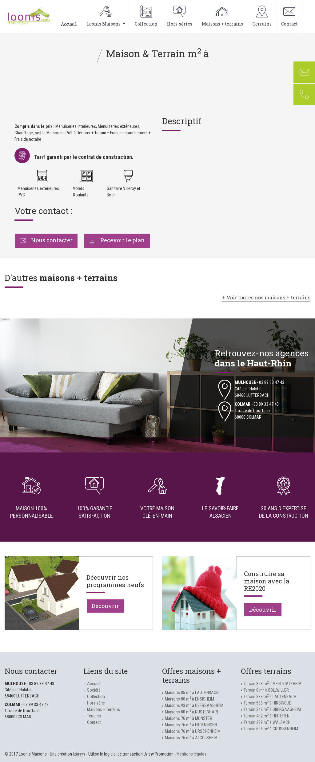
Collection (146, 16)
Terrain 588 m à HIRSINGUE (267, 703)
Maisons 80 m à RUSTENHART (192, 711)
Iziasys (79, 754)
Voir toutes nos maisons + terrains (268, 297)
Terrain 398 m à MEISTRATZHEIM (272, 683)
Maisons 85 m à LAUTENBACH (192, 692)
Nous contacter (46, 240)
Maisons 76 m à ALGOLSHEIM (191, 737)
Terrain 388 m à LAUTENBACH (270, 696)
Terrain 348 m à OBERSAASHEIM (272, 709)
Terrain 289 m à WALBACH (267, 722)
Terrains (262, 16)
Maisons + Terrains (103, 709)
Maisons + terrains (222, 16)
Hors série (96, 703)
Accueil (69, 16)
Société (94, 690)
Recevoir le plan (117, 240)
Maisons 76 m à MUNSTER (188, 718)
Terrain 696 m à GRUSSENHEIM (271, 728)
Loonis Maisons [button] (105, 16)
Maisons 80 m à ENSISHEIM (189, 699)
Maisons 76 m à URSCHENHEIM (193, 731)
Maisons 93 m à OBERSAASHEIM (194, 705)
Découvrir (105, 606)
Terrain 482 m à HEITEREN (266, 715)
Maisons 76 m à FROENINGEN (191, 724)
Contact (289, 16)
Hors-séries (179, 16)
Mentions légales (191, 754)
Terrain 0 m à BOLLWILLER (266, 690)
